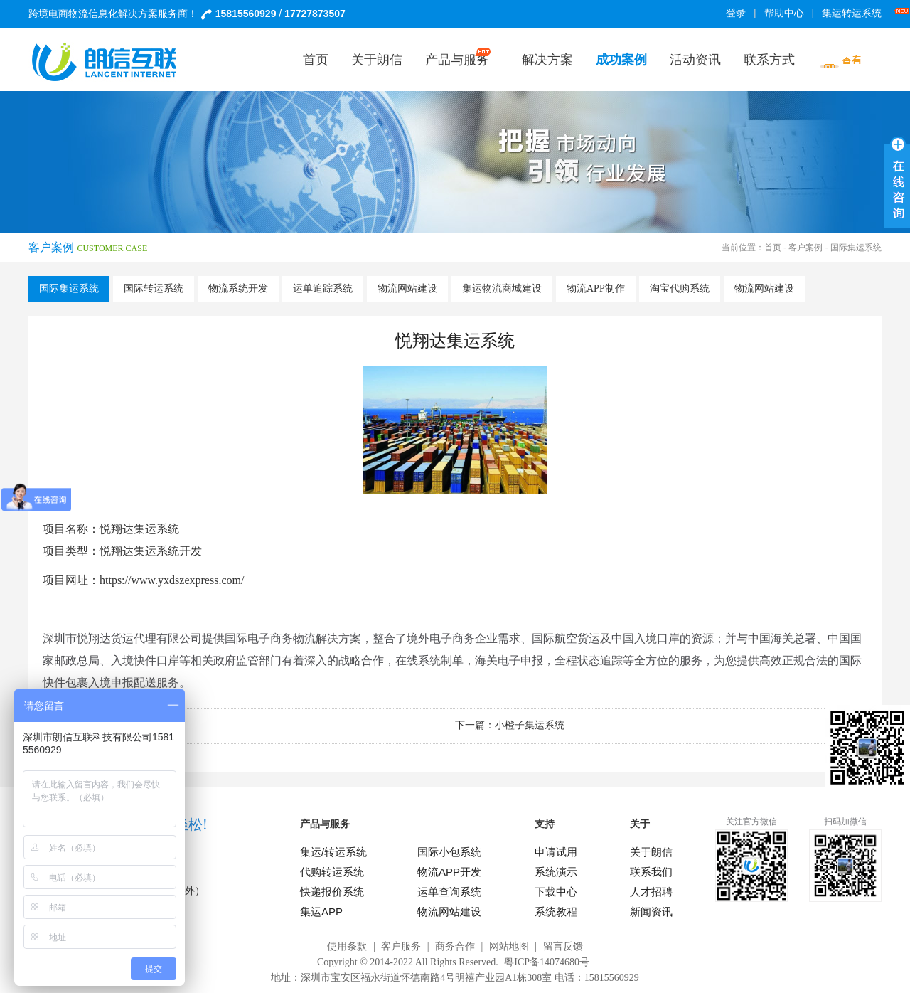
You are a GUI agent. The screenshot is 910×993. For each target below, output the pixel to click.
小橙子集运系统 (529, 725)
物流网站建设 (407, 288)
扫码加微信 (845, 822)
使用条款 (347, 946)
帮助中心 (784, 13)
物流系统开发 (238, 288)
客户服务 (401, 946)
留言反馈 (563, 946)
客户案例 (805, 248)
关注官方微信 (751, 822)
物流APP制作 (596, 288)
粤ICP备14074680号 (546, 962)
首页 (772, 248)
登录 (736, 13)
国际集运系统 (69, 288)
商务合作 (455, 946)
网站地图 (509, 946)
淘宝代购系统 (680, 288)
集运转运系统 (854, 13)
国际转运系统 (153, 288)
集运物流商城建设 (502, 288)
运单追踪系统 (323, 288)
